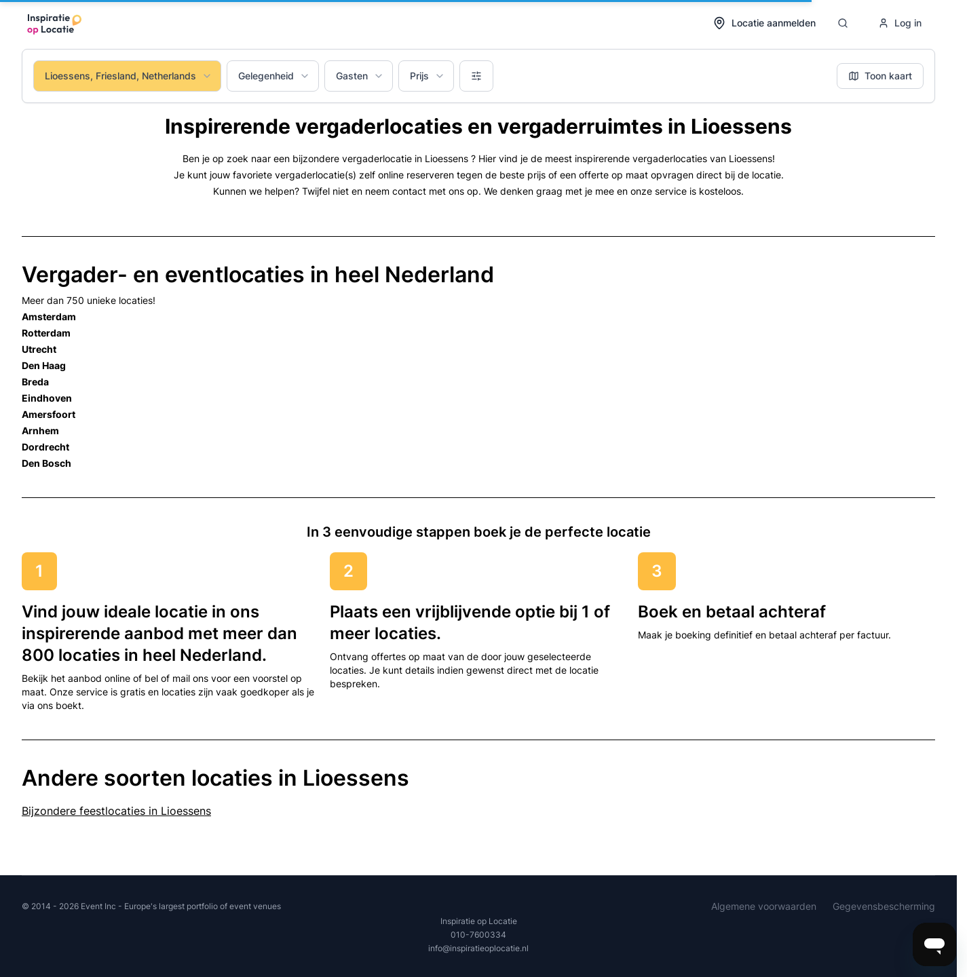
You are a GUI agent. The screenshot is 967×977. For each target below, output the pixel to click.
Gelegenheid (274, 75)
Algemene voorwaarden (763, 906)
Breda (35, 381)
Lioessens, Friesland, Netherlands (128, 75)
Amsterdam (49, 316)
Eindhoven (47, 398)
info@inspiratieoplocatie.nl (478, 948)
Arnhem (40, 430)
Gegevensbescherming (884, 906)
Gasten (360, 75)
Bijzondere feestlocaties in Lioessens (116, 811)
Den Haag (44, 365)
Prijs (427, 75)
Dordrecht (45, 447)
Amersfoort (48, 414)
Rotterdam (46, 333)
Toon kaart (880, 75)
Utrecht (39, 349)
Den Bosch (46, 463)
